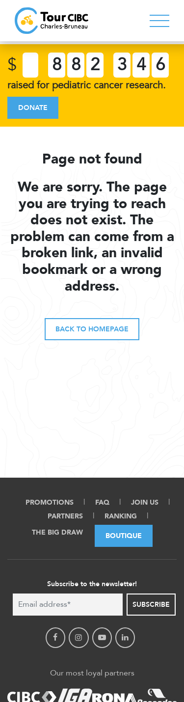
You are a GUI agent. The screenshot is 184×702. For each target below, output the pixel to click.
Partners (65, 516)
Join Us (144, 502)
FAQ (102, 502)
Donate (33, 107)
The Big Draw (57, 532)
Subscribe (151, 604)
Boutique (123, 535)
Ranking (121, 516)
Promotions (50, 502)
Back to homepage (92, 329)
